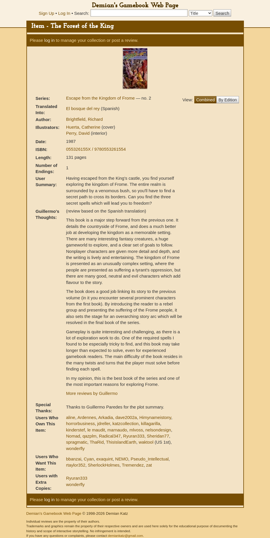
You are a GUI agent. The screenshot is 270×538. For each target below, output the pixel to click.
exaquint (104, 458)
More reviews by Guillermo (92, 393)
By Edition (227, 100)
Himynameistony (155, 417)
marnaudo (117, 429)
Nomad (73, 435)
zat (149, 465)
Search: (81, 13)
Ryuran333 (133, 435)
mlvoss (136, 429)
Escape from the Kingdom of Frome (101, 98)
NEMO (121, 458)
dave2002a (126, 417)
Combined (205, 100)
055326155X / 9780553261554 (96, 149)
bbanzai (73, 458)
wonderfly (75, 448)
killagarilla (150, 423)
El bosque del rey (83, 108)
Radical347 (110, 435)
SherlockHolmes (103, 465)
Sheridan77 (158, 435)
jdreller (103, 423)
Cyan (89, 458)
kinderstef (75, 429)
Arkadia (105, 417)
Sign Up (46, 13)
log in (49, 40)
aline (70, 417)
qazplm (89, 435)
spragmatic (76, 442)
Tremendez (133, 465)
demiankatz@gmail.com (125, 535)
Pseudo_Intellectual (149, 458)
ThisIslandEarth (121, 442)
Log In (64, 13)
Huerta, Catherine (84, 127)
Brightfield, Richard (84, 119)
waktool (146, 442)
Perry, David (78, 133)
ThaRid (97, 442)
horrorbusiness (80, 423)
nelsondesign (158, 429)
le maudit (96, 429)
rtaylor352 (76, 465)
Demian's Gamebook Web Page (135, 5)
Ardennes (86, 417)
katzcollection (126, 423)
